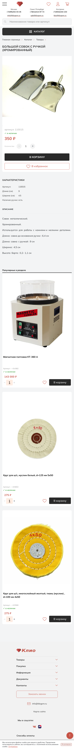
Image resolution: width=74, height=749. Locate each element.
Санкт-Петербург (37, 9)
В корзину (37, 157)
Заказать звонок (37, 694)
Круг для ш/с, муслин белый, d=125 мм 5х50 (28, 475)
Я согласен (66, 744)
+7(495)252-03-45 (14, 12)
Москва (14, 9)
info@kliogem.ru (39, 704)
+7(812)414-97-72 (37, 12)
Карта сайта (39, 711)
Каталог (37, 31)
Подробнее (13, 746)
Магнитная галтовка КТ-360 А (20, 356)
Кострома (60, 9)
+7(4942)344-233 (60, 12)
